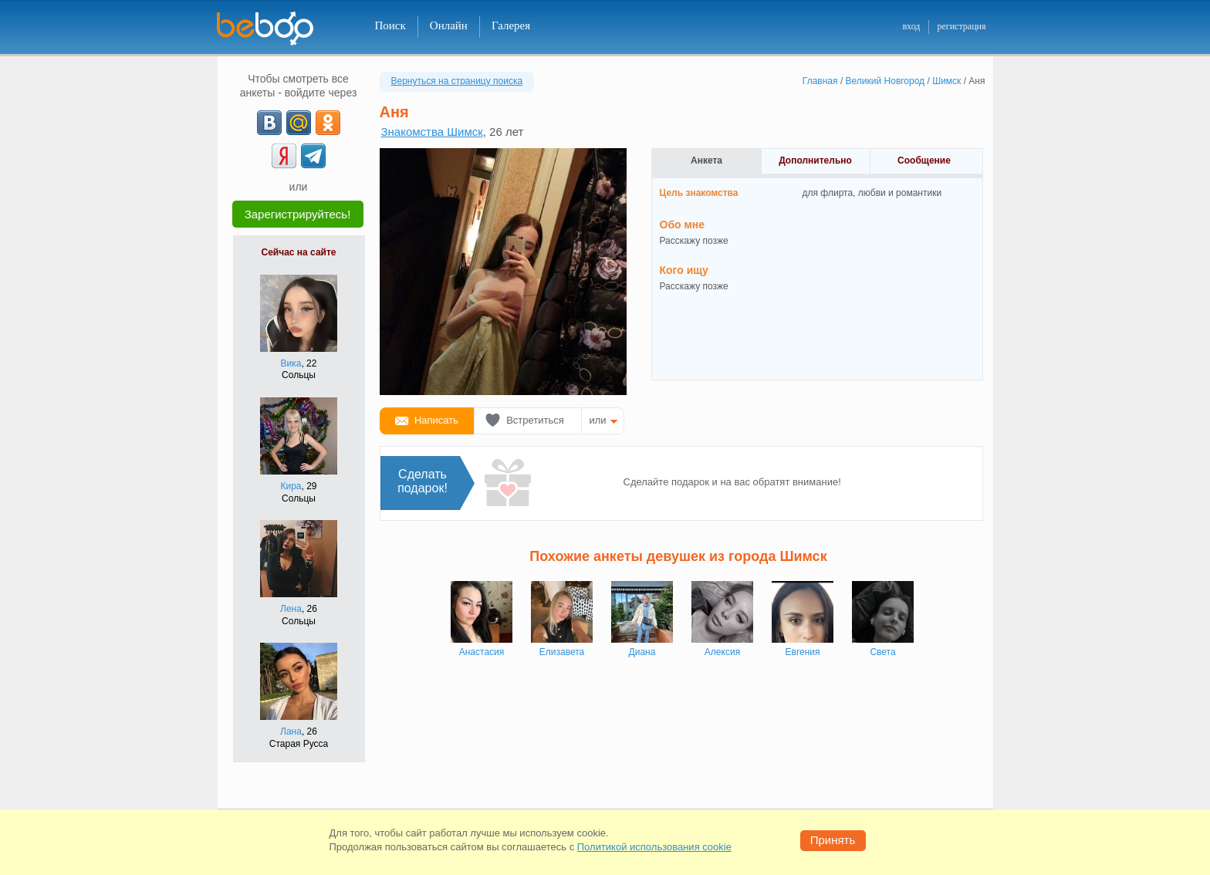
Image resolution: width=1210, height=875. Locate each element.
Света (882, 652)
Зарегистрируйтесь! (298, 214)
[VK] (269, 122)
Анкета (706, 160)
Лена (291, 608)
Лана (291, 731)
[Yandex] (284, 156)
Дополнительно (815, 160)
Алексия (722, 652)
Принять (833, 839)
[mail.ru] (298, 122)
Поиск (390, 25)
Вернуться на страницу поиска (457, 81)
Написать (436, 420)
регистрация (961, 26)
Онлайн (449, 25)
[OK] (328, 122)
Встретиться (535, 420)
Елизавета (561, 652)
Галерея (511, 25)
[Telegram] (313, 156)
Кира (290, 486)
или (598, 420)
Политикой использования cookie (654, 847)
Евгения (803, 652)
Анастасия (482, 652)
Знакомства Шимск (432, 131)
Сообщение (924, 160)
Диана (642, 652)
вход (911, 26)
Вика (291, 363)
